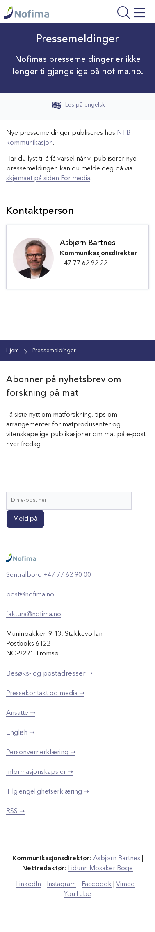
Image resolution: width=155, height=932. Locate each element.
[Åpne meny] (121, 13)
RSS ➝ (15, 811)
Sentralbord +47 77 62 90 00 (48, 575)
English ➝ (20, 733)
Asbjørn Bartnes (116, 858)
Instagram (61, 884)
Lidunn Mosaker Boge (100, 868)
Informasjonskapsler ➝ (39, 772)
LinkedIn (28, 884)
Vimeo (125, 884)
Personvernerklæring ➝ (40, 752)
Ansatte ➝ (20, 713)
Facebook (97, 884)
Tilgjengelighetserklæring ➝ (47, 792)
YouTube (77, 894)
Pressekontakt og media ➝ (45, 693)
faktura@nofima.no (33, 614)
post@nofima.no (30, 595)
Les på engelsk (78, 105)
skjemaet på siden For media (48, 178)
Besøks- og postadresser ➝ (49, 673)
